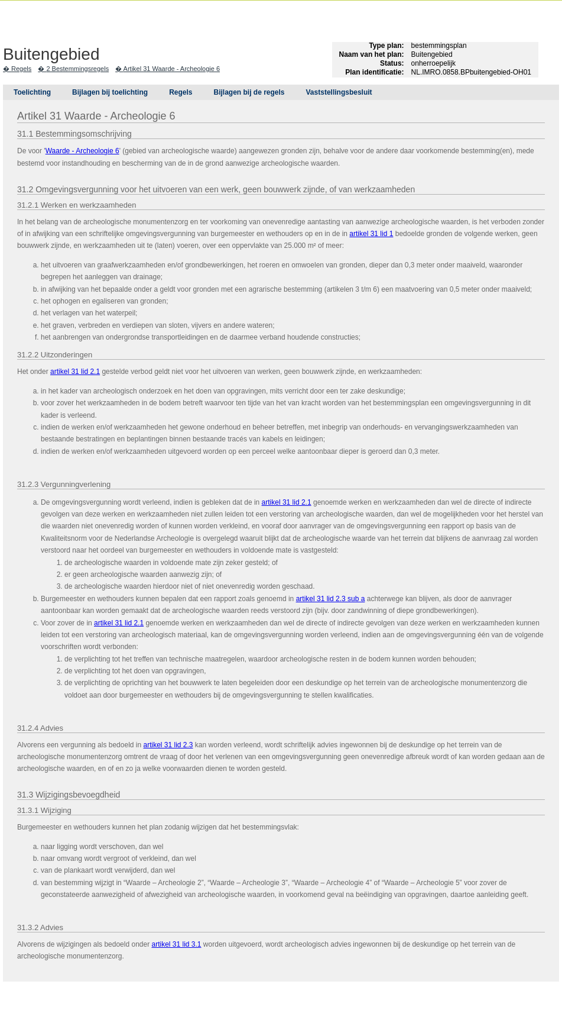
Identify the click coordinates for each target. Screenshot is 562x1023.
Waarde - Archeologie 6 (82, 151)
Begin (12, 149)
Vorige (12, 167)
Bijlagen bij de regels (248, 92)
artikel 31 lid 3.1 (176, 944)
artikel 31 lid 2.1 (75, 371)
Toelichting (32, 92)
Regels (21, 68)
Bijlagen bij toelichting (110, 92)
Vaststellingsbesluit (339, 92)
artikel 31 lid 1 (371, 234)
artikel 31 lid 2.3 (168, 745)
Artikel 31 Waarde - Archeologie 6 (172, 68)
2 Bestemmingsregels (77, 68)
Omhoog (12, 202)
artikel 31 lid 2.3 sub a (330, 599)
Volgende (12, 185)
